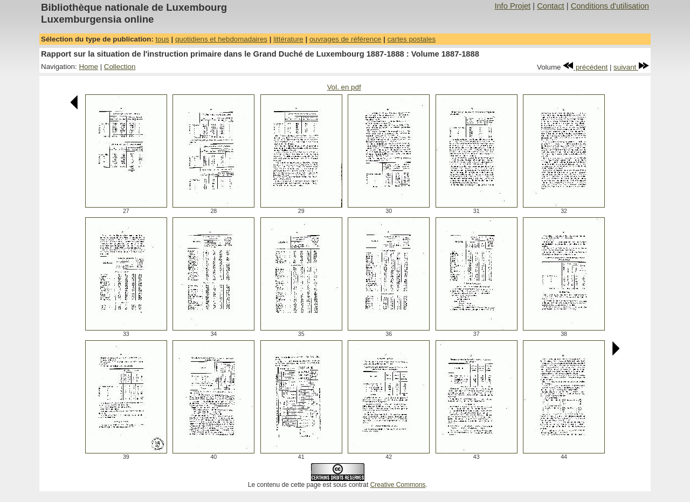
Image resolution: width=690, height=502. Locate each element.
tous (162, 39)
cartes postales (411, 39)
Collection (120, 67)
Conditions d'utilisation (610, 6)
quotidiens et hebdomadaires (221, 39)
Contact (550, 6)
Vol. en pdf (344, 87)
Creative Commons (398, 485)
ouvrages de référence (345, 39)
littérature (288, 39)
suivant (631, 67)
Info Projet (512, 6)
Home (88, 67)
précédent (585, 67)
